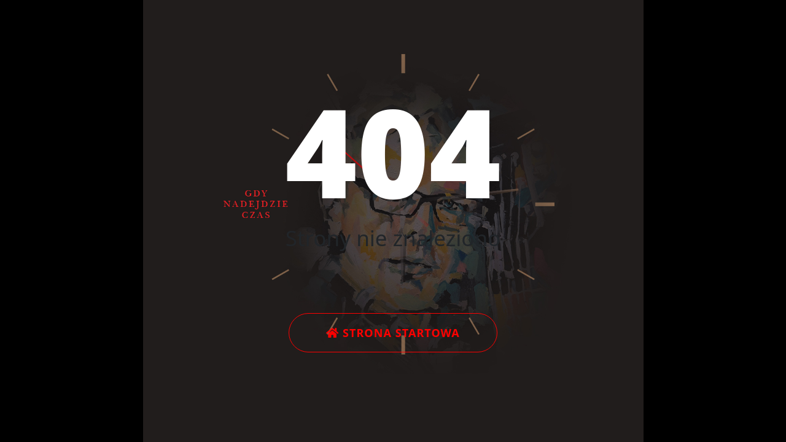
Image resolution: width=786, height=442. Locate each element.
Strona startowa (393, 332)
